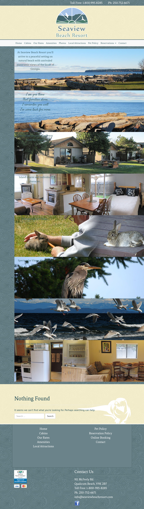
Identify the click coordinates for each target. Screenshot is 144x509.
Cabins (27, 43)
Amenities (51, 43)
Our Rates (38, 43)
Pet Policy (93, 43)
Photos (62, 43)
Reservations (108, 43)
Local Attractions (77, 43)
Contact (123, 43)
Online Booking (100, 437)
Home (19, 43)
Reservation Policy (100, 433)
